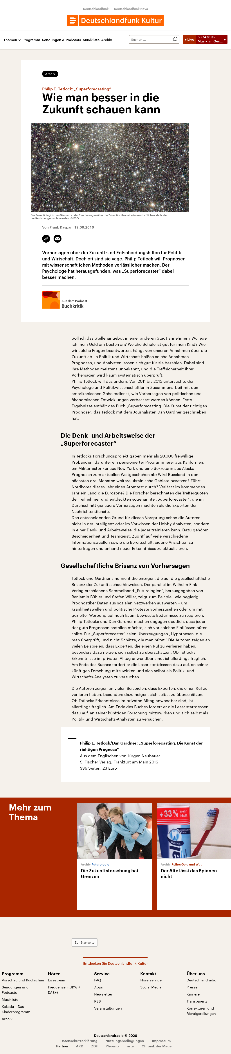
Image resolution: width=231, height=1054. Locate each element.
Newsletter (103, 994)
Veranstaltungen (108, 1008)
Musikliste (91, 40)
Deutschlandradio (201, 980)
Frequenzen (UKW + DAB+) (64, 989)
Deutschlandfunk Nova (131, 9)
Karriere (193, 994)
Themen (10, 40)
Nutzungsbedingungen (124, 1041)
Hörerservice (151, 980)
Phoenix (112, 1046)
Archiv (106, 40)
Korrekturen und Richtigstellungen (201, 1011)
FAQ (97, 980)
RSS (97, 1001)
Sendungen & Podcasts (61, 40)
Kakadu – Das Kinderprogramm (16, 1009)
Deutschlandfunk (96, 9)
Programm (31, 40)
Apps (98, 987)
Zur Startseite (84, 942)
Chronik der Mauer (157, 1046)
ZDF (94, 1046)
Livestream (57, 980)
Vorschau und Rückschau (23, 980)
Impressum (161, 1041)
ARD (79, 1046)
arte (130, 1046)
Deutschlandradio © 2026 (115, 1035)
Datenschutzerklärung (78, 1041)
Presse (192, 987)
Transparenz (197, 1001)
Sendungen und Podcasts (15, 989)
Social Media (150, 987)
